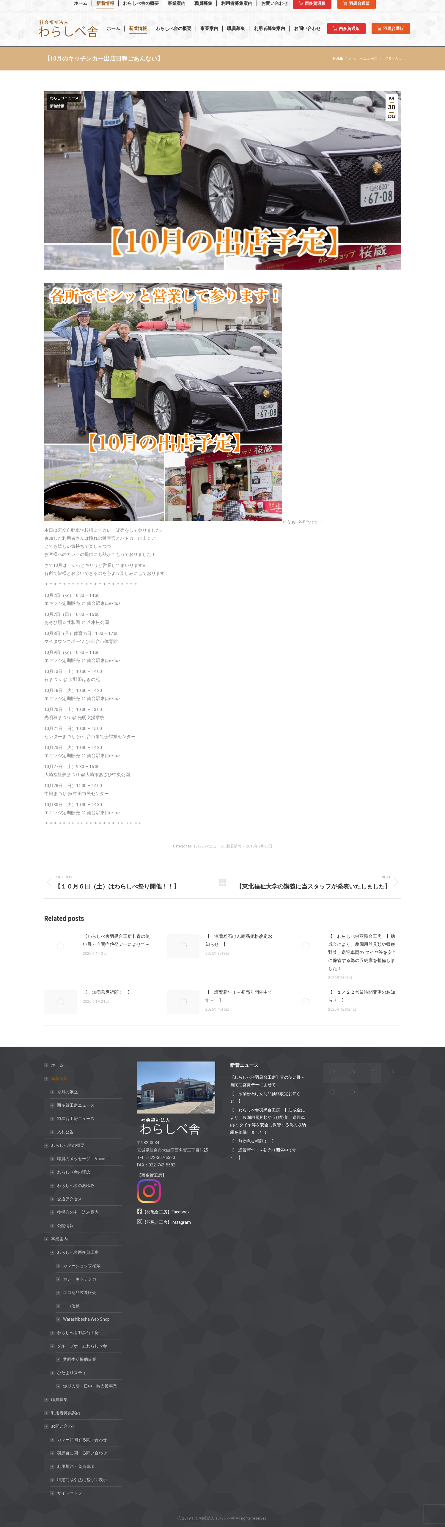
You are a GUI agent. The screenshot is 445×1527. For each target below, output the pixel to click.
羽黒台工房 (362, 6)
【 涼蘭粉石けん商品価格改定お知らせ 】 (238, 940)
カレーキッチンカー (81, 1279)
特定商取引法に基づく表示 (82, 1479)
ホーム (57, 1065)
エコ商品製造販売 (79, 1292)
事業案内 (56, 1239)
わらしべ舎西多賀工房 (75, 1252)
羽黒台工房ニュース (76, 1118)
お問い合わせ (60, 1426)
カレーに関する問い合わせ (82, 1439)
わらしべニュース (64, 98)
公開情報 (65, 1225)
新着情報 (57, 106)
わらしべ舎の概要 (64, 1145)
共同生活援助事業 (79, 1359)
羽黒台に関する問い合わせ (82, 1453)
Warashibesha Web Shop (75, 5)
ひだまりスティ (68, 1372)
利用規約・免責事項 (76, 1466)
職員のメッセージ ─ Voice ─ (83, 1158)
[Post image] (60, 946)
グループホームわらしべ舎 (79, 1346)
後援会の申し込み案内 (78, 1212)
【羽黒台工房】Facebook (166, 1212)
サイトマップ (69, 1493)
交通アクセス (69, 1198)
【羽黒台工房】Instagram (166, 1222)
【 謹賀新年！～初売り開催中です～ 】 (238, 996)
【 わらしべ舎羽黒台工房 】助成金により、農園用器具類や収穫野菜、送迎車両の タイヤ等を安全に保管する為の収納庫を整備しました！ (362, 952)
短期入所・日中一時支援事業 (90, 1386)
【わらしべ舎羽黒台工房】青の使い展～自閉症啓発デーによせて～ (116, 940)
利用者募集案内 (65, 1412)
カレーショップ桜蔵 (81, 1265)
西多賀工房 (328, 6)
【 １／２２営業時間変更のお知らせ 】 (361, 996)
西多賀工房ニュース (76, 1105)
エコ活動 (71, 1305)
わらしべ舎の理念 (73, 1172)
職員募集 (59, 1399)
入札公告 (65, 1132)
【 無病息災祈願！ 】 (107, 992)
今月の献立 (67, 1091)
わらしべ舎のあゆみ (76, 1185)
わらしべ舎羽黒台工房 (78, 1332)
